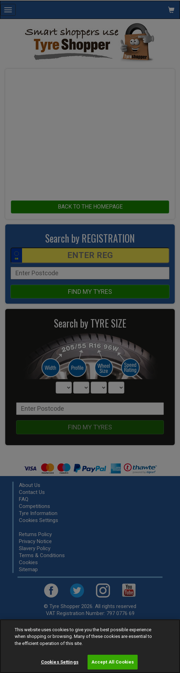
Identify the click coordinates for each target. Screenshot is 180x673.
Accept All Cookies (112, 662)
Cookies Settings (59, 662)
